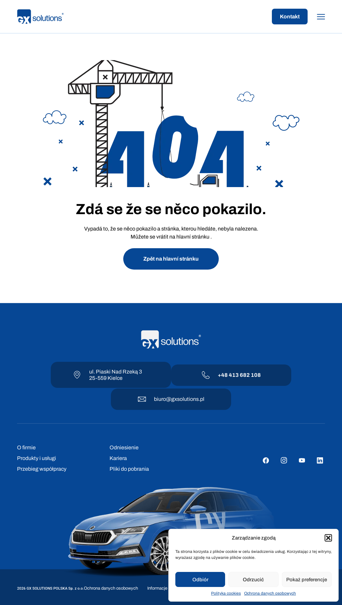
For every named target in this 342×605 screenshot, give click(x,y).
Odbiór (200, 579)
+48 (223, 375)
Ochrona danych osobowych (270, 593)
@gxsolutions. (183, 399)
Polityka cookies (226, 593)
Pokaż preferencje (306, 579)
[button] (328, 538)
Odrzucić (253, 579)
